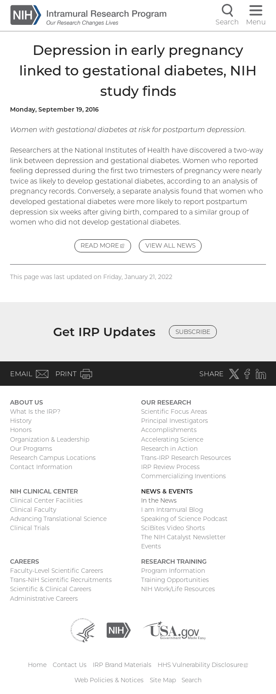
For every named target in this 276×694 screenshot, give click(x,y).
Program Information (173, 570)
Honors (21, 429)
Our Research (166, 402)
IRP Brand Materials (122, 664)
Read (106, 246)
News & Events (167, 491)
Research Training (174, 561)
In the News (159, 500)
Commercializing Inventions (183, 476)
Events (151, 546)
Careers (24, 561)
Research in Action (169, 448)
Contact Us (70, 664)
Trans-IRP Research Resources (186, 457)
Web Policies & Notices (109, 680)
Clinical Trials (30, 527)
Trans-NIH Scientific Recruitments (61, 579)
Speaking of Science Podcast (184, 518)
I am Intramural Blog (172, 509)
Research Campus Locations (53, 457)
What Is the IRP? (35, 411)
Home (37, 664)
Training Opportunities (175, 579)
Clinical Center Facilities (46, 500)
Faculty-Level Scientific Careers (56, 570)
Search (192, 680)
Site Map (163, 680)
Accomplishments (169, 429)
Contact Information (41, 466)
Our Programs (31, 448)
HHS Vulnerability (203, 664)
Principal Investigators (174, 420)
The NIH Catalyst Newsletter (183, 537)
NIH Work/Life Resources (178, 588)
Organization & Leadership (49, 439)
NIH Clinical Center (44, 491)
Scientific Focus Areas (174, 411)
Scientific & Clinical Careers (50, 588)
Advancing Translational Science (58, 518)
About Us (26, 402)
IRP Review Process (170, 466)
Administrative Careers (44, 598)
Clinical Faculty (33, 509)
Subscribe (192, 331)
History (20, 420)
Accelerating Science (172, 439)
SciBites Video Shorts (173, 527)
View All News (170, 245)
